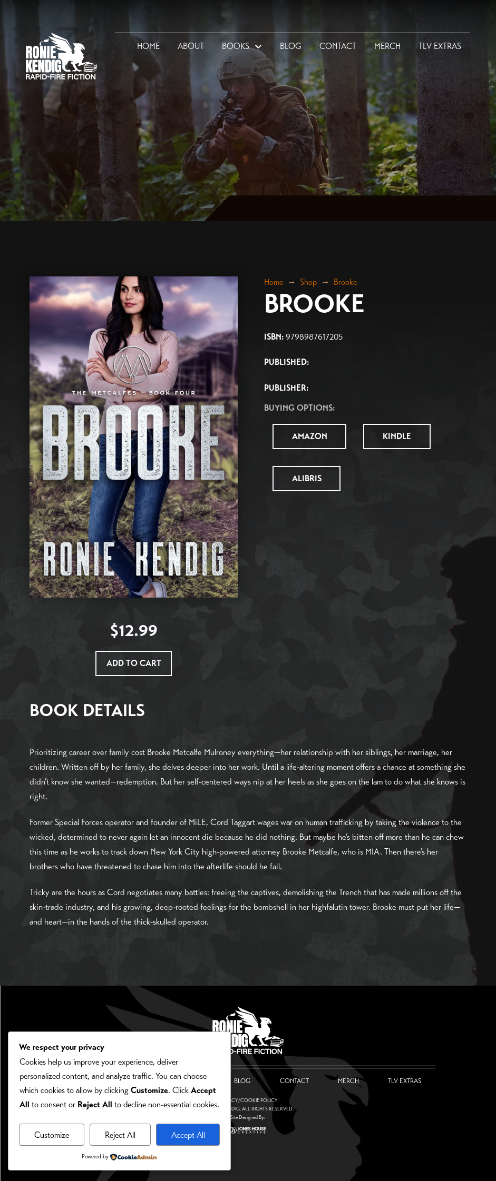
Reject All (120, 1135)
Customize (51, 1135)
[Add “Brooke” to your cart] (133, 663)
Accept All (188, 1135)
